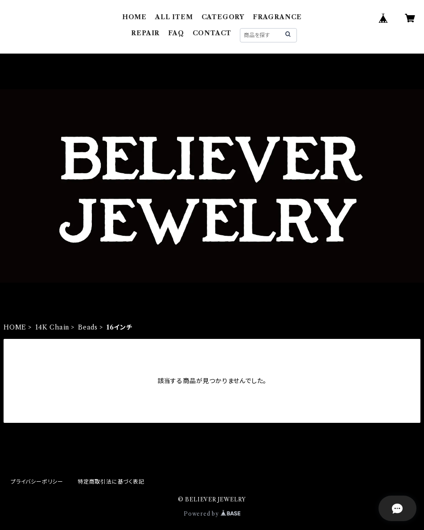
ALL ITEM (174, 17)
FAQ (176, 33)
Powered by (212, 513)
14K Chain (52, 327)
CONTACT (212, 33)
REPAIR (145, 33)
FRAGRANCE (277, 17)
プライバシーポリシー (37, 481)
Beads (88, 327)
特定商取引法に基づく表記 (111, 481)
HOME (134, 17)
